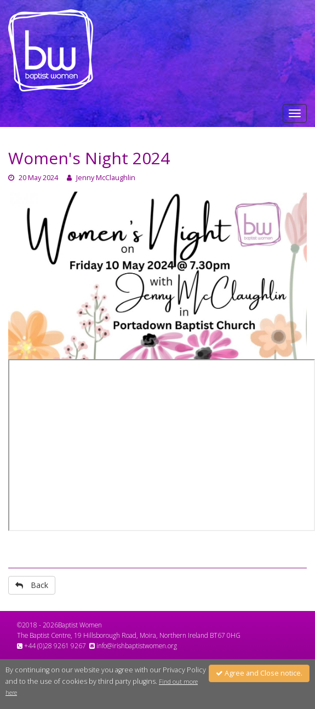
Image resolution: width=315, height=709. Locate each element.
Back (31, 585)
